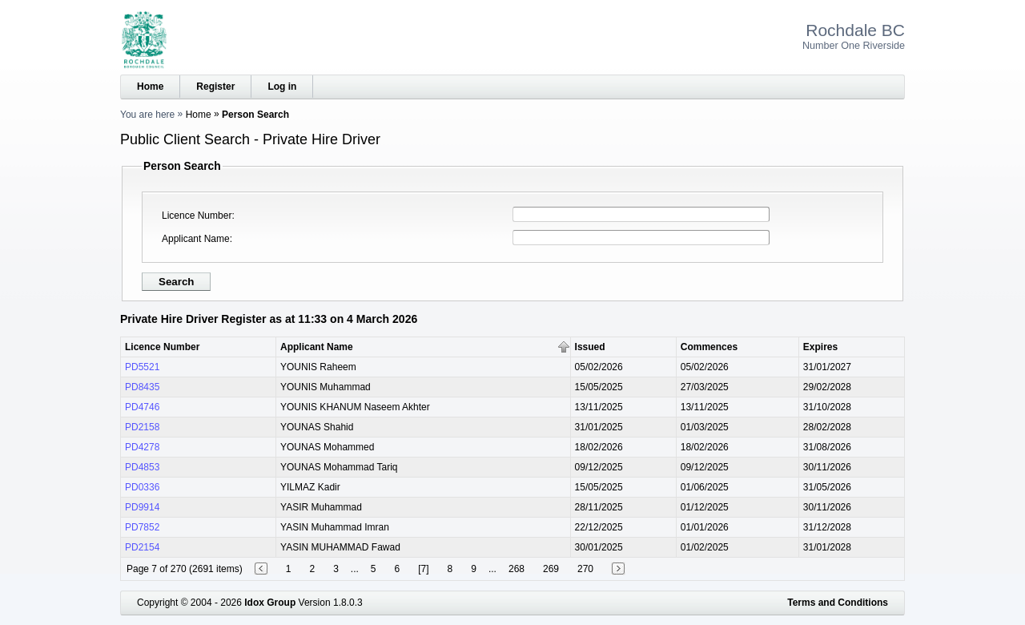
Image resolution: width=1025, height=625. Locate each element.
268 (516, 569)
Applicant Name (196, 238)
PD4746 (142, 407)
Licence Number (196, 215)
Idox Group (269, 602)
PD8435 (142, 387)
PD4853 (142, 467)
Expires (820, 347)
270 (585, 569)
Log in (281, 86)
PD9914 (142, 507)
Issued (590, 347)
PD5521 (142, 367)
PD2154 (142, 547)
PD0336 (142, 487)
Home (150, 86)
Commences (709, 347)
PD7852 (142, 527)
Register (215, 86)
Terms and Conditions (837, 602)
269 (551, 569)
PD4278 (142, 447)
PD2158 (142, 427)
